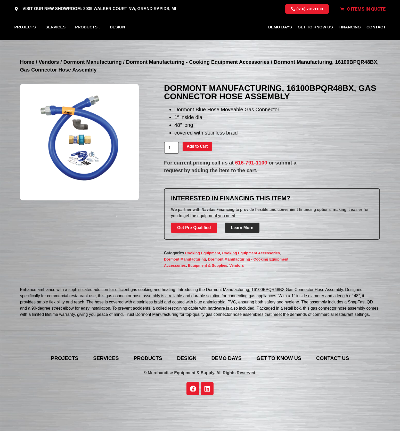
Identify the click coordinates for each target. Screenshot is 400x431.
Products (86, 39)
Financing (350, 39)
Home (27, 87)
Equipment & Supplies (207, 291)
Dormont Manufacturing (92, 87)
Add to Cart (197, 171)
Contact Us (336, 383)
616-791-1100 (251, 188)
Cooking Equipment (202, 278)
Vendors (49, 87)
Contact (376, 39)
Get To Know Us (315, 39)
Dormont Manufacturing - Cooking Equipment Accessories (198, 87)
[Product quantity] (171, 173)
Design (117, 39)
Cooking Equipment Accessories (251, 278)
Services (55, 39)
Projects (25, 39)
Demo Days (280, 39)
